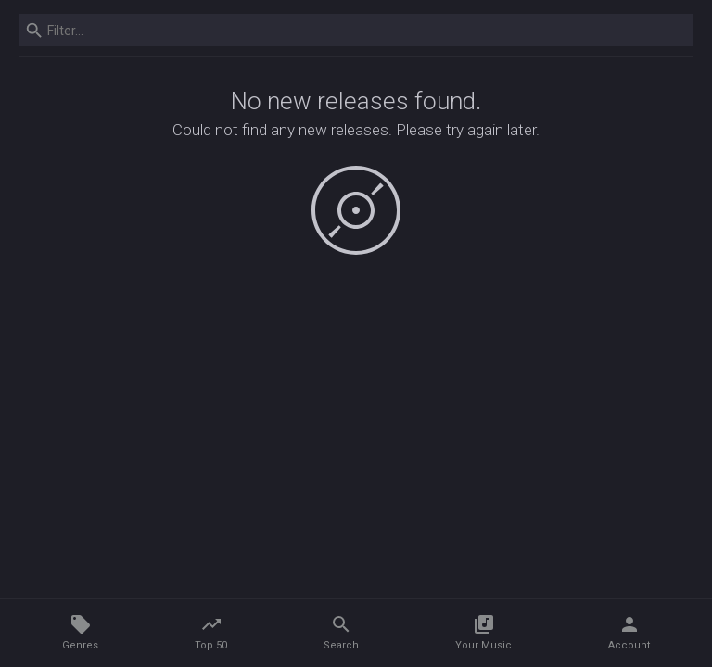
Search (341, 632)
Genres (80, 632)
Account (629, 632)
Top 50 (211, 632)
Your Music (483, 632)
